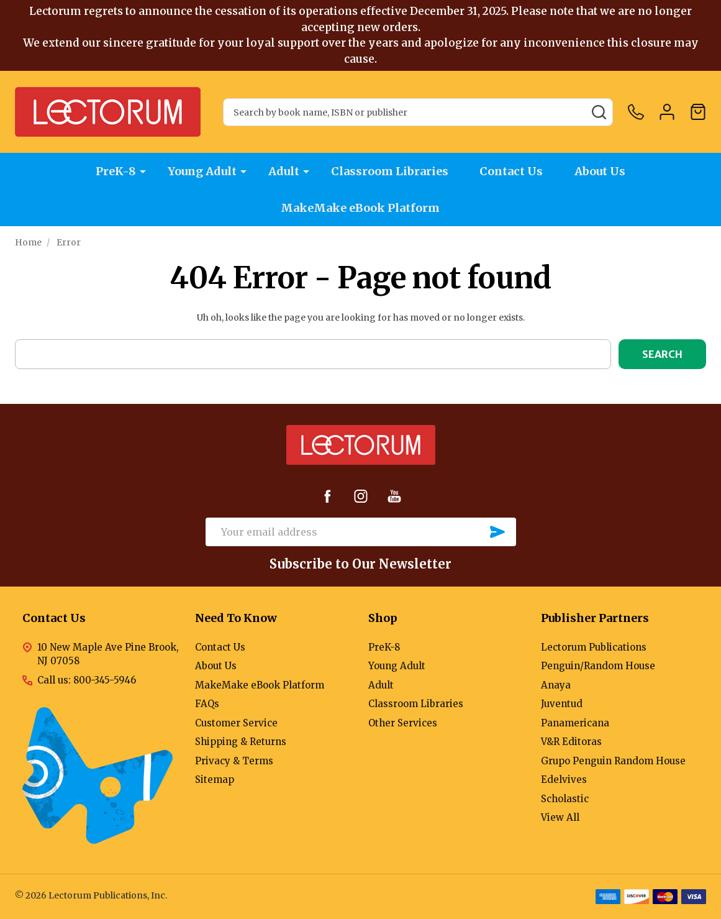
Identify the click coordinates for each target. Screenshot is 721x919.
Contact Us (511, 171)
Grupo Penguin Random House (613, 761)
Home (28, 242)
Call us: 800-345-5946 (86, 680)
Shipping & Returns (240, 742)
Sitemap (214, 779)
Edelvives (564, 779)
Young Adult (202, 171)
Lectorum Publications (593, 647)
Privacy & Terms (234, 761)
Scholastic (565, 799)
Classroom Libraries (389, 171)
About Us (600, 171)
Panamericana (575, 723)
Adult (283, 171)
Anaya (556, 685)
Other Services (402, 723)
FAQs (207, 704)
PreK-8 (116, 171)
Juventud (562, 704)
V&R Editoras (571, 742)
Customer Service (236, 723)
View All (560, 817)
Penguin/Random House (598, 666)
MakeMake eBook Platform (360, 208)
